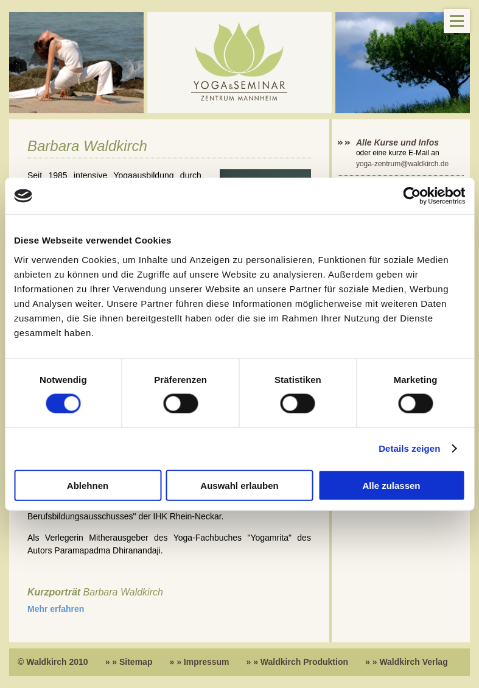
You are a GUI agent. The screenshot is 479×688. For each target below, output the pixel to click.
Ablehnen (87, 485)
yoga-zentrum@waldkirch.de (402, 164)
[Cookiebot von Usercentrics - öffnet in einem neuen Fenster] (411, 196)
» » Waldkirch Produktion (297, 662)
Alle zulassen (391, 485)
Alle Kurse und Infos (398, 142)
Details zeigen (409, 448)
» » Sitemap (129, 662)
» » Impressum (199, 662)
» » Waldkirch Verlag (406, 662)
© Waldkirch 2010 (53, 662)
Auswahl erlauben (239, 485)
